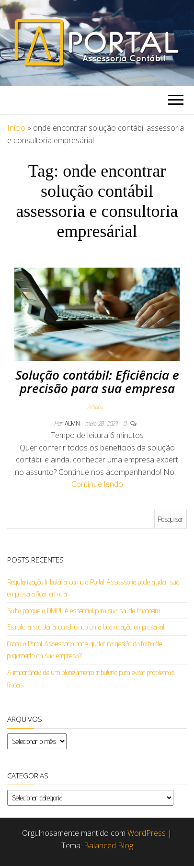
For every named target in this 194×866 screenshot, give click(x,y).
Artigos (95, 406)
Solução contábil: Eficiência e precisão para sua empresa (97, 381)
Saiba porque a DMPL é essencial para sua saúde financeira (83, 610)
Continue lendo (97, 484)
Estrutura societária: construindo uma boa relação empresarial (85, 626)
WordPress (146, 833)
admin (73, 423)
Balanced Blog (108, 845)
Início (16, 128)
